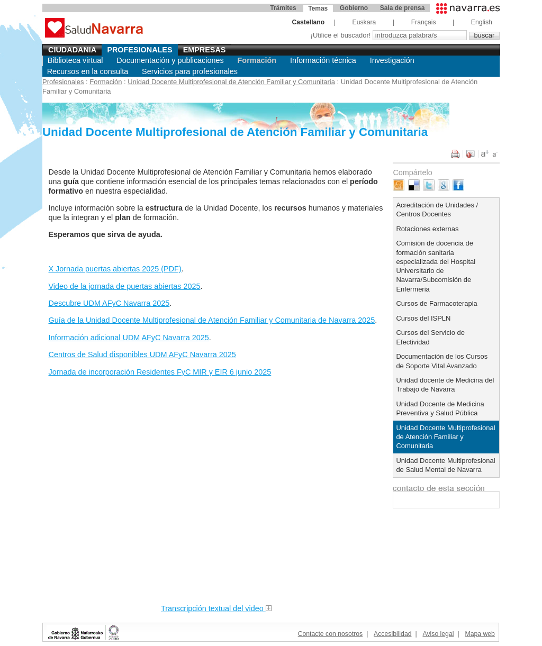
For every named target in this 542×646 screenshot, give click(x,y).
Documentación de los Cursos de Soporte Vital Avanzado (441, 360)
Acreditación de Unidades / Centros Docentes (437, 209)
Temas (318, 8)
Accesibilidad (392, 634)
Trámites (283, 8)
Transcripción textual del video (216, 608)
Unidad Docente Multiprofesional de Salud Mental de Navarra (445, 465)
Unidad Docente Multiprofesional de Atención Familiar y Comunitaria (231, 82)
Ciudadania (72, 50)
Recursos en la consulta (88, 71)
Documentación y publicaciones (169, 60)
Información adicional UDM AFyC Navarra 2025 (129, 337)
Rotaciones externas (427, 229)
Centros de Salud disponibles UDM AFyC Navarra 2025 (142, 354)
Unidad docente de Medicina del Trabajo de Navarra (445, 384)
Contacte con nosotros (330, 634)
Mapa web (479, 634)
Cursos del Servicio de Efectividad (430, 337)
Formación (257, 60)
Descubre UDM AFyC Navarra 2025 (109, 303)
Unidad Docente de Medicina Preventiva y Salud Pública (440, 408)
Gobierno (354, 8)
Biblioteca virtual (75, 60)
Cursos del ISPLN (423, 318)
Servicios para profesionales (190, 71)
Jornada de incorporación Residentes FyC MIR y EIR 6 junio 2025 (160, 372)
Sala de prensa (402, 8)
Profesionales (139, 50)
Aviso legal (438, 634)
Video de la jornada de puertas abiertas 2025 (125, 286)
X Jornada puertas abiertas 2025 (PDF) (115, 269)
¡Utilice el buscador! (342, 35)
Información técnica (323, 60)
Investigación (392, 60)
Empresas (204, 50)
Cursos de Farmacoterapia (436, 303)
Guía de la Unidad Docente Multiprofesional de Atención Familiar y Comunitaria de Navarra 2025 (212, 320)
